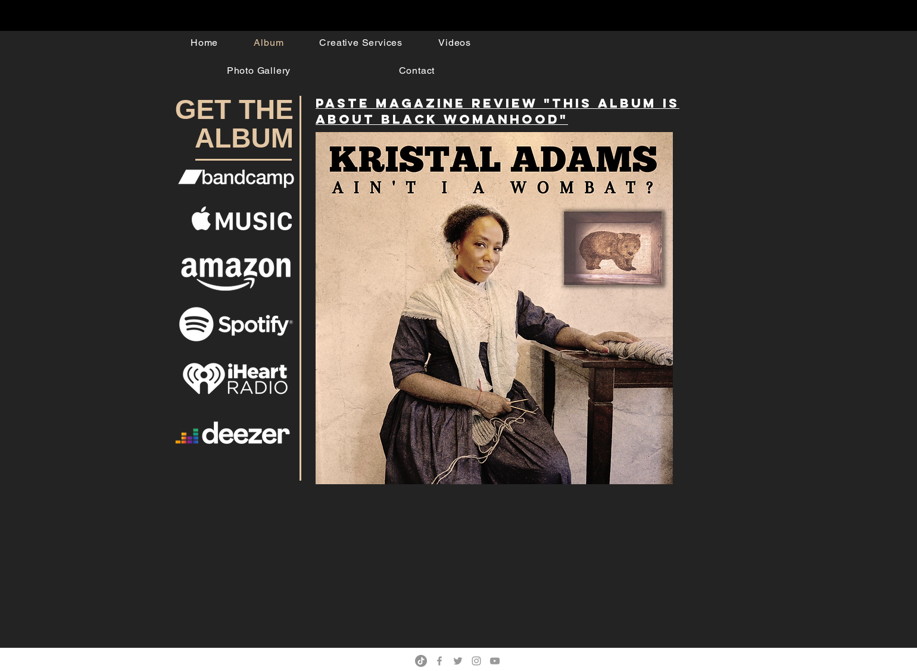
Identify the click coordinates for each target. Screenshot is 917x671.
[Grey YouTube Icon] (495, 661)
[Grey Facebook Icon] (439, 661)
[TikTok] (421, 661)
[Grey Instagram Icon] (476, 661)
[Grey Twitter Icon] (458, 661)
